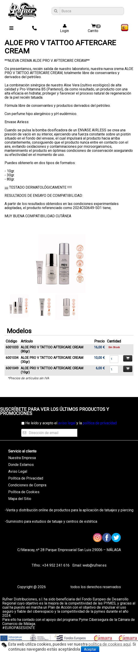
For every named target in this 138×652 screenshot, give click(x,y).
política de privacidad (100, 423)
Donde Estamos (21, 464)
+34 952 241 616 (56, 565)
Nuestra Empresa (22, 458)
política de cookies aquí (110, 644)
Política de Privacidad (25, 478)
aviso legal (67, 423)
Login (63, 28)
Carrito (95, 28)
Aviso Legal (17, 471)
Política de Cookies (23, 492)
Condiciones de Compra (27, 485)
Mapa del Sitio (19, 499)
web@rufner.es (94, 565)
